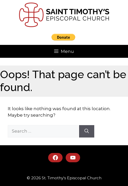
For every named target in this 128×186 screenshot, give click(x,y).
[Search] (86, 131)
